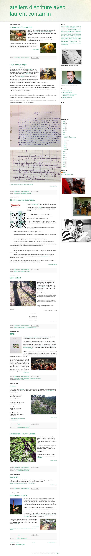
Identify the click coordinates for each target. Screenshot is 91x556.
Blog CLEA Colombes (67, 97)
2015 (64, 157)
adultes (15, 271)
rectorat (79, 39)
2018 (64, 151)
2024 (64, 125)
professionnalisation (65, 39)
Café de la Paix (50, 390)
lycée (30, 193)
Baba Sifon (29, 69)
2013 (64, 161)
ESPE (12, 334)
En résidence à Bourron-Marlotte (22, 434)
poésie (30, 327)
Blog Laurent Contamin (67, 92)
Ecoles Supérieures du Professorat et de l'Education (37, 337)
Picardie (74, 38)
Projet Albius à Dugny (18, 65)
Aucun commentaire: (25, 57)
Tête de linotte (68, 43)
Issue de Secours (27, 73)
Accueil (33, 542)
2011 (64, 164)
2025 (64, 123)
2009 (64, 166)
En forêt (13, 386)
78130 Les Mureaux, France (21, 538)
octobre (65, 140)
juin (65, 145)
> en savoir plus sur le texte (21, 184)
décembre (66, 136)
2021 (64, 130)
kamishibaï (30, 348)
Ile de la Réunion (17, 193)
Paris (66, 38)
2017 (64, 153)
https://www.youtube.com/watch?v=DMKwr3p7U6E (22, 483)
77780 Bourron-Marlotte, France (22, 427)
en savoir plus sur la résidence (18, 418)
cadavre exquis (44, 256)
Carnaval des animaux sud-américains (43, 31)
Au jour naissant (72, 26)
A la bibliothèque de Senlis (68, 95)
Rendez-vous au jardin (18, 496)
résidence (34, 327)
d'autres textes (14, 420)
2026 (64, 121)
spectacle (29, 536)
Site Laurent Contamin (67, 90)
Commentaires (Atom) (20, 544)
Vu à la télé (14, 477)
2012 (64, 162)
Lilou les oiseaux (70, 37)
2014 (64, 159)
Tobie (76, 43)
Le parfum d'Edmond (25, 193)
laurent (64, 172)
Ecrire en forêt (15, 278)
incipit (40, 207)
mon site (17, 523)
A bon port (63, 26)
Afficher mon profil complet (67, 174)
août (65, 142)
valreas (66, 44)
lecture (71, 35)
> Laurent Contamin (35, 49)
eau (67, 31)
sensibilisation (38, 378)
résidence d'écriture (41, 286)
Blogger (57, 553)
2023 (64, 127)
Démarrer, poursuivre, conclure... (22, 200)
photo (70, 38)
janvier (65, 149)
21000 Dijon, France (20, 379)
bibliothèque (73, 27)
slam (80, 41)
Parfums (22, 76)
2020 (64, 132)
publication (73, 39)
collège (18, 271)
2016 (64, 155)
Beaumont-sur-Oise (65, 27)
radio (76, 39)
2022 (64, 128)
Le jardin (31, 378)
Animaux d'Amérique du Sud (21, 27)
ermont (73, 31)
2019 (64, 134)
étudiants (22, 271)
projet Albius (21, 67)
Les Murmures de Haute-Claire (23, 327)
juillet (65, 143)
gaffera (49, 553)
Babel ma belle (78, 26)
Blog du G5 (65, 99)
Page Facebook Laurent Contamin (70, 94)
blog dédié (39, 457)
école (18, 378)
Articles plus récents (14, 542)
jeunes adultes (27, 271)
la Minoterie (16, 368)
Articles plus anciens (52, 542)
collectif (15, 536)
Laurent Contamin (36, 526)
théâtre (32, 536)
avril (65, 147)
